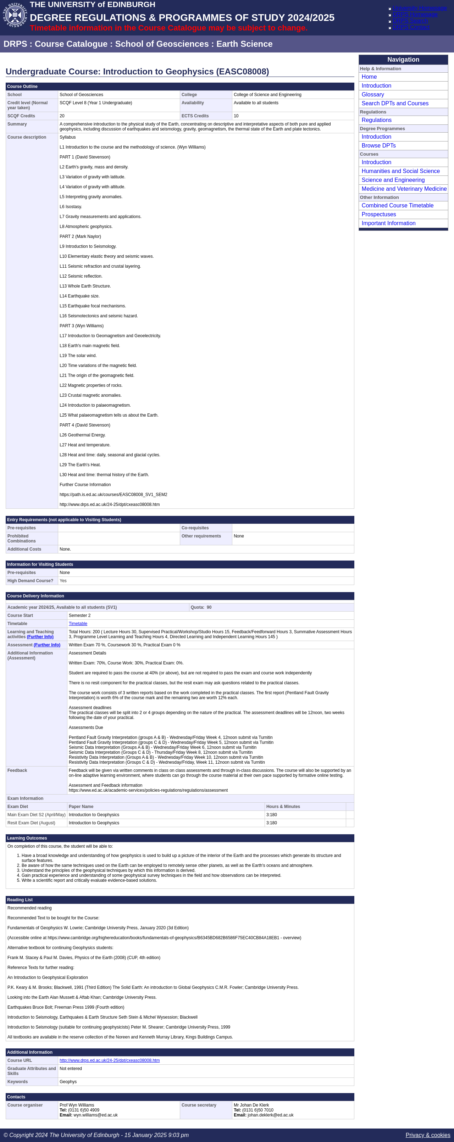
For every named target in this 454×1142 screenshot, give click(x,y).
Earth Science (244, 44)
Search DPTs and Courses (395, 103)
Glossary (373, 94)
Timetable (78, 623)
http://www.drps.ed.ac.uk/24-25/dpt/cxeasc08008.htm (110, 1060)
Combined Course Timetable (398, 205)
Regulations (377, 120)
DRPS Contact (411, 27)
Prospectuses (379, 214)
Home (369, 77)
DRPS (15, 44)
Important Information (389, 223)
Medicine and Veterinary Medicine (404, 189)
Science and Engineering (393, 180)
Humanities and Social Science (401, 171)
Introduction (377, 86)
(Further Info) (40, 636)
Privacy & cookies (428, 1135)
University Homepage (420, 8)
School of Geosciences (162, 44)
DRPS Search (410, 21)
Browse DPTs (379, 146)
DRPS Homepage (415, 14)
